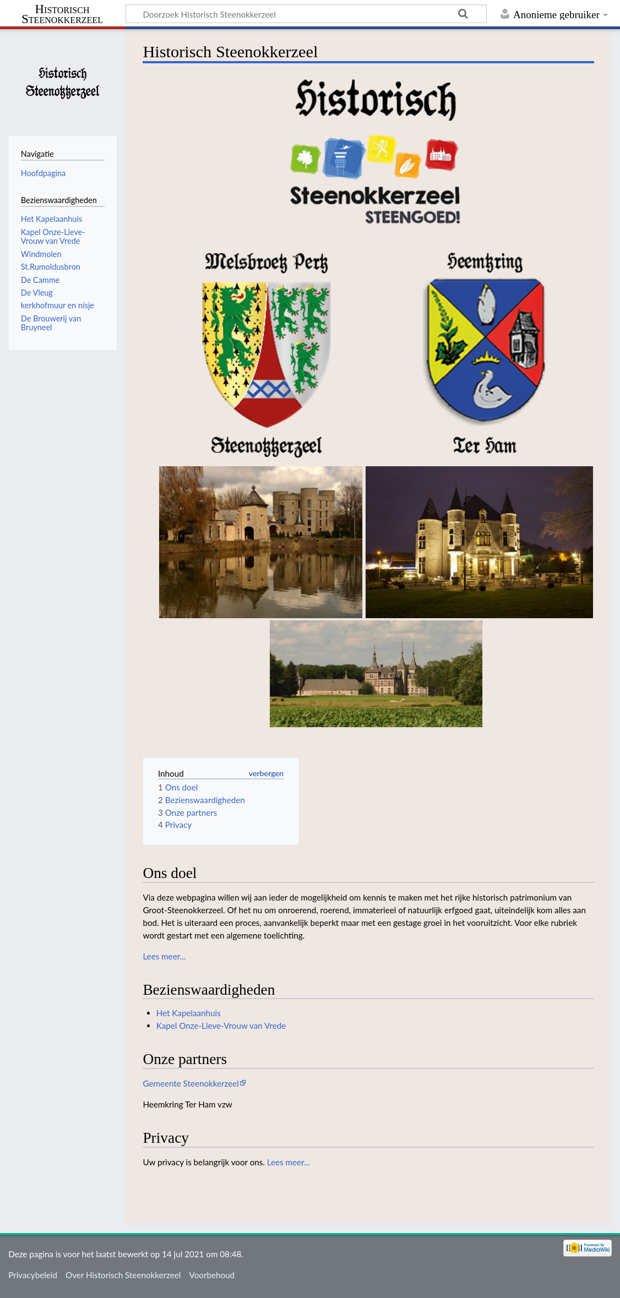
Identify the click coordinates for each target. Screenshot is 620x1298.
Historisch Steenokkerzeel (62, 14)
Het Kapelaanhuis (188, 1013)
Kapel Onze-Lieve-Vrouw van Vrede (221, 1025)
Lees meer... (164, 956)
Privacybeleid (32, 1275)
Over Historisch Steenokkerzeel (123, 1275)
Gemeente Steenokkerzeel (191, 1083)
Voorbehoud (212, 1275)
